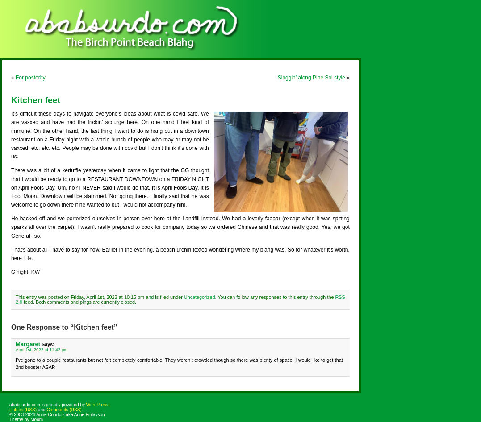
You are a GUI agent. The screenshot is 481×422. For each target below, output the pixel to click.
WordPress (97, 404)
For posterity (31, 77)
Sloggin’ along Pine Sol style (311, 77)
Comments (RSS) (63, 409)
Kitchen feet (35, 100)
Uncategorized (199, 297)
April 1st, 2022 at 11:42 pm (41, 349)
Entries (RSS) (23, 409)
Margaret (28, 344)
